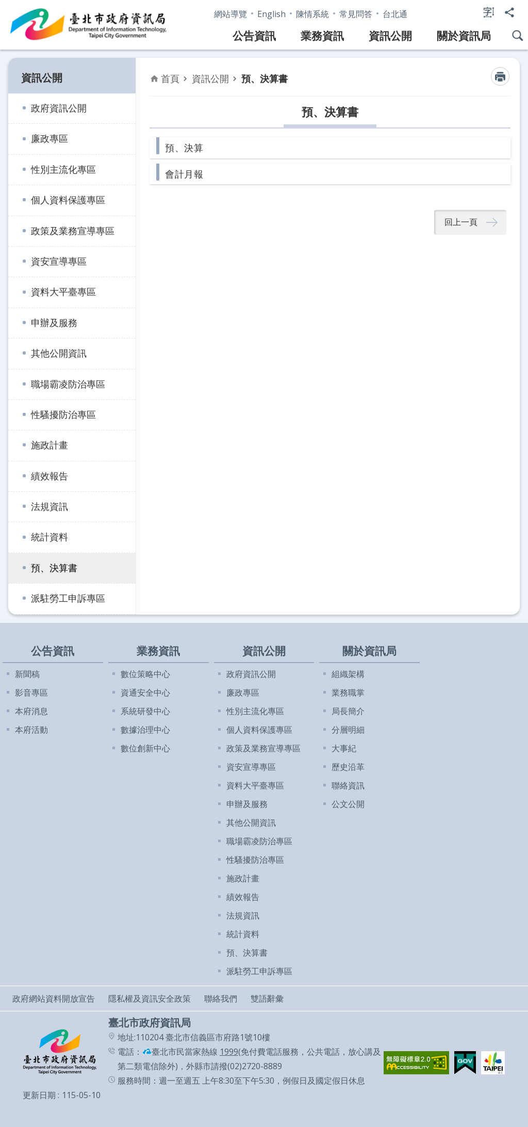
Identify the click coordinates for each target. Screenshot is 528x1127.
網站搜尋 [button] (517, 35)
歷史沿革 (348, 766)
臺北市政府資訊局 (88, 25)
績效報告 (49, 476)
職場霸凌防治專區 (68, 384)
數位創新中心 (145, 748)
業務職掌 (348, 692)
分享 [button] (509, 12)
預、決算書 (54, 567)
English (271, 14)
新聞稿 (27, 674)
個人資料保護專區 (68, 200)
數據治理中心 (145, 729)
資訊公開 (390, 35)
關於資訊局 (464, 35)
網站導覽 (230, 14)
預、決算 (184, 147)
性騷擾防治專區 (63, 414)
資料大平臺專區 (63, 291)
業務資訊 (322, 35)
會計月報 (184, 174)
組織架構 (348, 674)
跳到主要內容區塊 (5, 5)
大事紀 (344, 748)
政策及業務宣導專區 (72, 230)
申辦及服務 (54, 322)
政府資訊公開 (59, 108)
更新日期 (39, 1095)
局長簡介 (348, 711)
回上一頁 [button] (460, 222)
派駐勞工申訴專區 (68, 598)
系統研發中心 (145, 711)
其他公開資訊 (59, 353)
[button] (416, 1062)
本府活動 (31, 729)
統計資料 (49, 536)
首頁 (170, 78)
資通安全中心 (145, 692)
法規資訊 (49, 506)
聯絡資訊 (348, 785)
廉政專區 (49, 138)
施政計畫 (49, 445)
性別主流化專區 (63, 169)
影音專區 (31, 692)
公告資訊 (254, 35)
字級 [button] (488, 12)
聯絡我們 (220, 998)
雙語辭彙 (267, 998)
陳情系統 (312, 14)
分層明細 (348, 729)
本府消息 (31, 711)
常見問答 (355, 14)
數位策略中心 (145, 674)
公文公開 (348, 804)
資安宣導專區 (59, 261)
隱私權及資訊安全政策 (149, 998)
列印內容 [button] (500, 76)
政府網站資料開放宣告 (53, 998)
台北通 (395, 14)
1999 (229, 1051)
